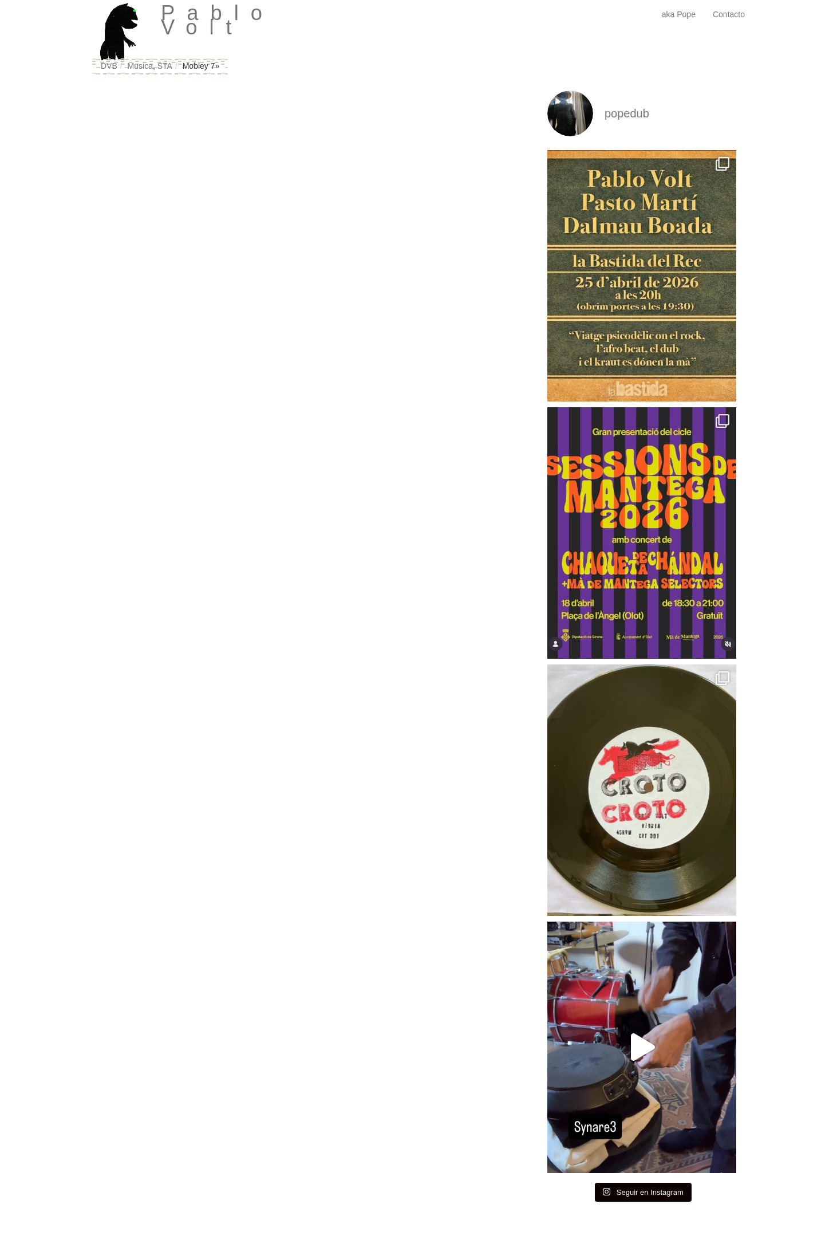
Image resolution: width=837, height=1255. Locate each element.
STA (164, 65)
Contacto (729, 14)
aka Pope (679, 14)
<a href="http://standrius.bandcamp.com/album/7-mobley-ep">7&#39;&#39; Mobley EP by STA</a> (201, 252)
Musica (140, 65)
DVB (109, 65)
